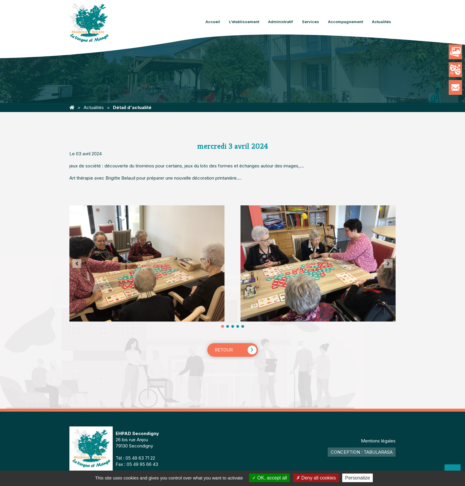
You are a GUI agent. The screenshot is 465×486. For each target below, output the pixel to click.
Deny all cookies (316, 477)
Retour (224, 350)
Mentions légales (378, 441)
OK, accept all (269, 477)
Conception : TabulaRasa (362, 452)
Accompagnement (345, 21)
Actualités (381, 21)
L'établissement (244, 21)
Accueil (213, 21)
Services (310, 21)
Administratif (280, 21)
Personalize (357, 477)
